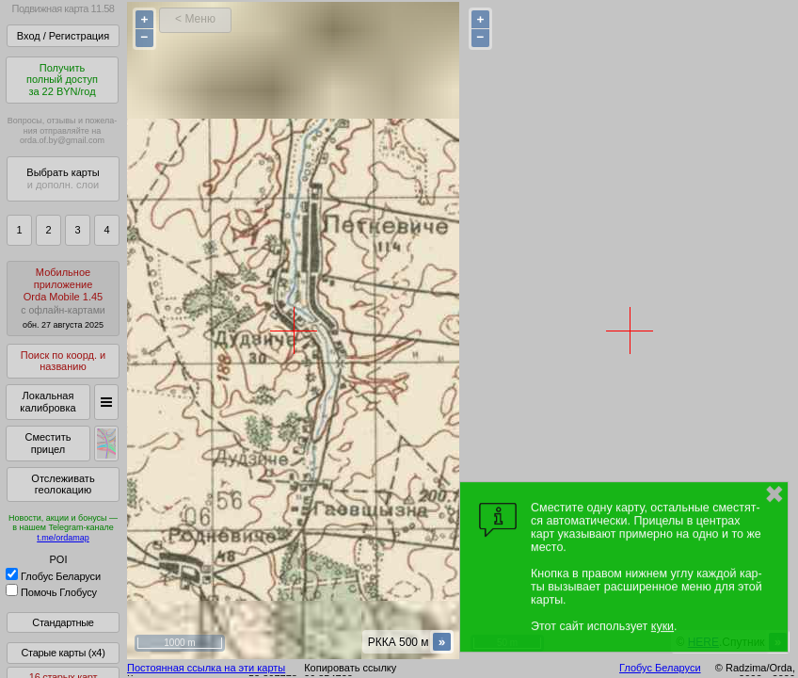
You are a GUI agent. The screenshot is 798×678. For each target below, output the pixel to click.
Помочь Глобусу (51, 592)
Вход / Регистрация (63, 35)
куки (662, 626)
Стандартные (62, 622)
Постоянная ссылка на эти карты (206, 667)
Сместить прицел (47, 443)
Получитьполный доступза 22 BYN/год (62, 79)
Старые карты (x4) (62, 652)
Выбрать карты (62, 178)
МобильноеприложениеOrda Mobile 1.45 (63, 298)
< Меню (195, 18)
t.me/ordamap (63, 537)
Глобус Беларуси (53, 576)
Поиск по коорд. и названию (63, 361)
